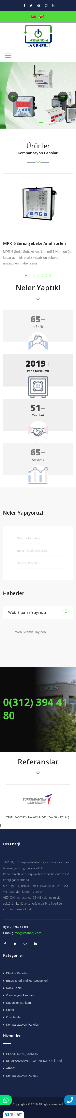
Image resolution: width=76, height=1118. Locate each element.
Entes (10, 1010)
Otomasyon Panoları (20, 995)
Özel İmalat (13, 1017)
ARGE (10, 1068)
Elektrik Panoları (17, 973)
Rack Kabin (14, 988)
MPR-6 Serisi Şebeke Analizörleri (34, 243)
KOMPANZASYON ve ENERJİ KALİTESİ (34, 1061)
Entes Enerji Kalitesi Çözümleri (27, 980)
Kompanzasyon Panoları (22, 1024)
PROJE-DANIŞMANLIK (22, 1053)
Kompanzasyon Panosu (22, 1075)
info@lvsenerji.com (27, 933)
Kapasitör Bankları (18, 1002)
